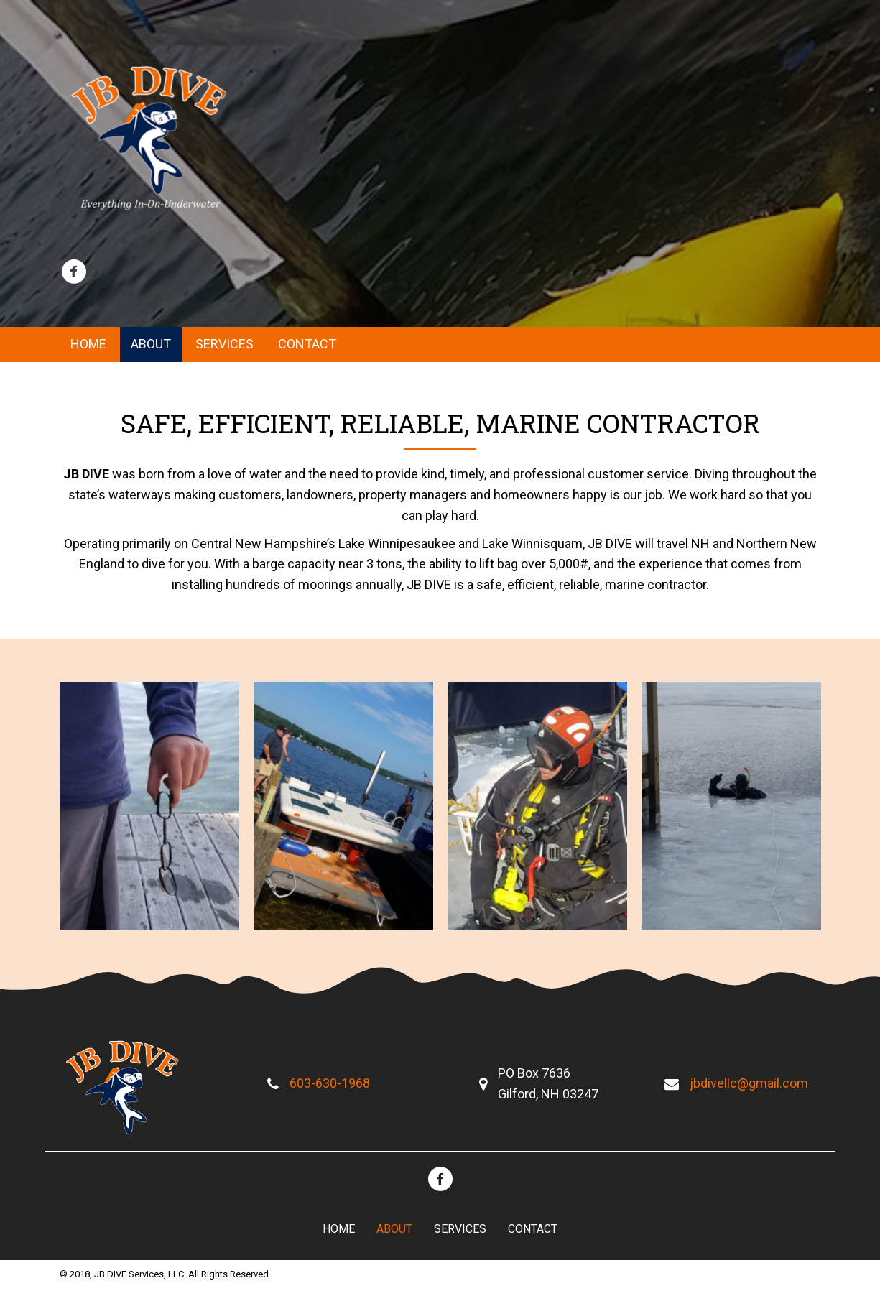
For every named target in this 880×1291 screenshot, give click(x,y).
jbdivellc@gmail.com (749, 1083)
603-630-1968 (330, 1083)
